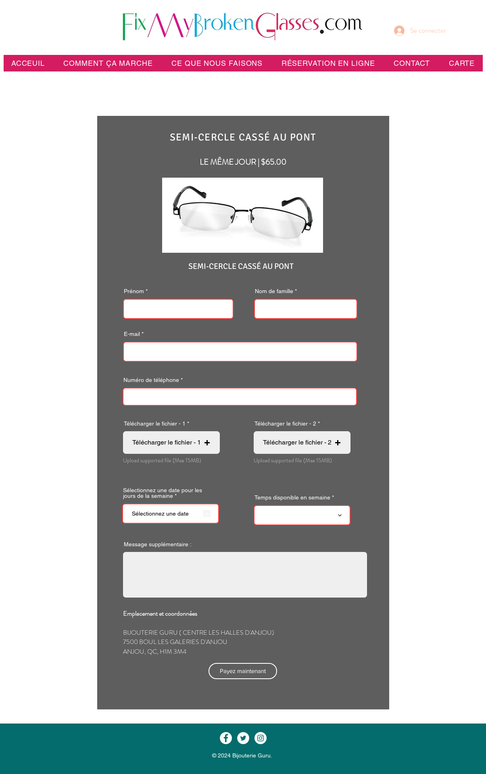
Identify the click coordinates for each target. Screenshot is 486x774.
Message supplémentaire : (158, 544)
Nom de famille (274, 291)
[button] (327, 63)
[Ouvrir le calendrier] (207, 513)
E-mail (132, 334)
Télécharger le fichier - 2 (285, 423)
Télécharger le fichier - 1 (155, 423)
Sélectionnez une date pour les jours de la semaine (162, 493)
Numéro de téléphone (151, 380)
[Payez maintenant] (243, 671)
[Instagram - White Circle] (260, 738)
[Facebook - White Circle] (226, 738)
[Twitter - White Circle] (243, 738)
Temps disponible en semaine (292, 497)
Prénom (134, 291)
